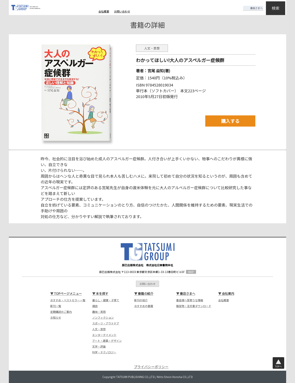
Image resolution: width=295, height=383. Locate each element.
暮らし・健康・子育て (105, 300)
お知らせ (55, 317)
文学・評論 (99, 346)
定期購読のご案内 (61, 312)
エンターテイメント (104, 335)
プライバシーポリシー (151, 367)
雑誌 (95, 306)
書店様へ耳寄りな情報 (189, 300)
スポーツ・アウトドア (105, 323)
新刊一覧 (55, 306)
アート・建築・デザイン (107, 341)
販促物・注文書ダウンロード (193, 306)
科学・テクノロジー (104, 352)
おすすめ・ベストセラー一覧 (67, 300)
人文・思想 (99, 329)
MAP (191, 272)
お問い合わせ (122, 11)
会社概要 (103, 11)
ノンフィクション (103, 317)
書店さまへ (250, 5)
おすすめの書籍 (143, 306)
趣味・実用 (99, 312)
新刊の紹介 (141, 300)
